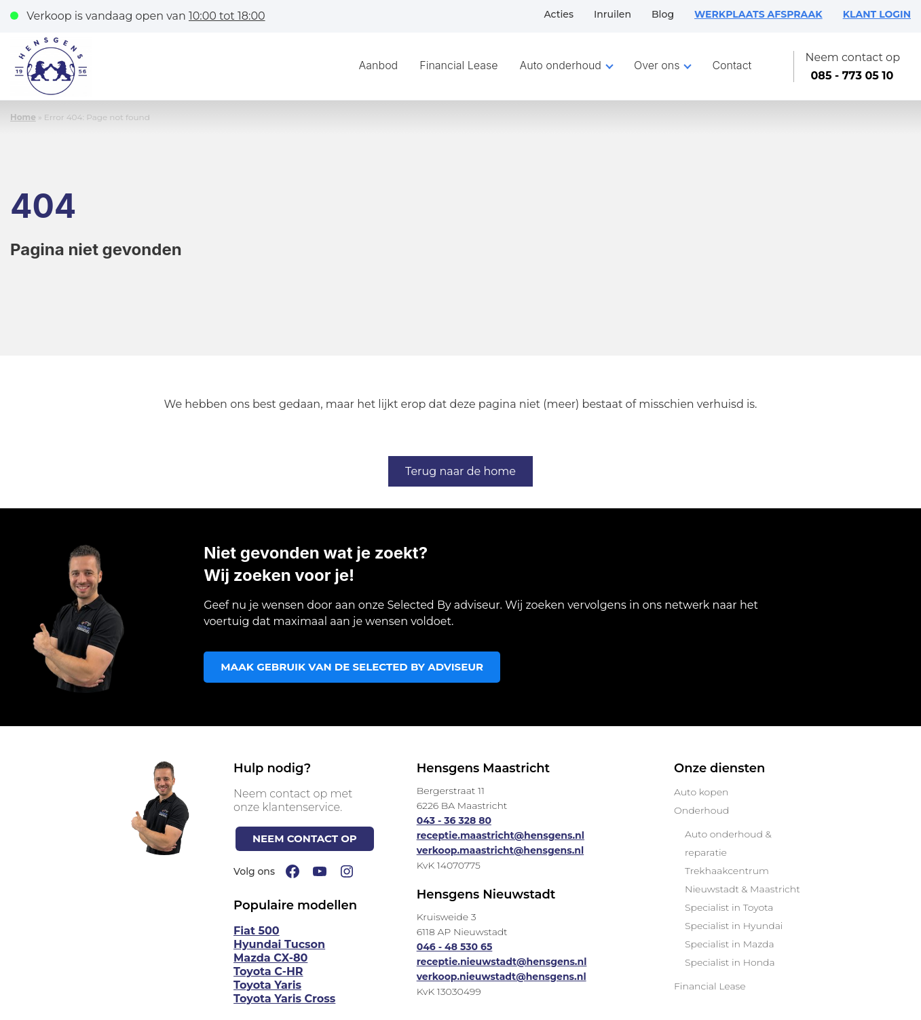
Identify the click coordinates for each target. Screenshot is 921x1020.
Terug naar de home (460, 471)
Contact (731, 65)
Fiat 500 (256, 930)
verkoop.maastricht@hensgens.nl (500, 850)
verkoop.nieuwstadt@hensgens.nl (501, 976)
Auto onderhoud (561, 65)
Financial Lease (458, 65)
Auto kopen (701, 792)
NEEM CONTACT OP (304, 838)
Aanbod (378, 65)
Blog (663, 14)
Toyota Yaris (267, 985)
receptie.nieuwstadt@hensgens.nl (502, 962)
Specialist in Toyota (729, 907)
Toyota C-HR (268, 971)
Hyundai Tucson (279, 944)
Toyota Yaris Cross (284, 998)
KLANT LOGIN (877, 14)
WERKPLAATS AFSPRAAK (758, 14)
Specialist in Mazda (729, 944)
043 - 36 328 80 (454, 820)
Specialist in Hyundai (734, 926)
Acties (559, 14)
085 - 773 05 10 (851, 75)
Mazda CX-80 (270, 957)
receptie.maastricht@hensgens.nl (500, 835)
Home (23, 117)
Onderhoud (701, 810)
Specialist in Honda (730, 962)
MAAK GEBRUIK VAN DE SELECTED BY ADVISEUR (352, 666)
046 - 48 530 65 (455, 947)
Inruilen (612, 14)
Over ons (656, 65)
